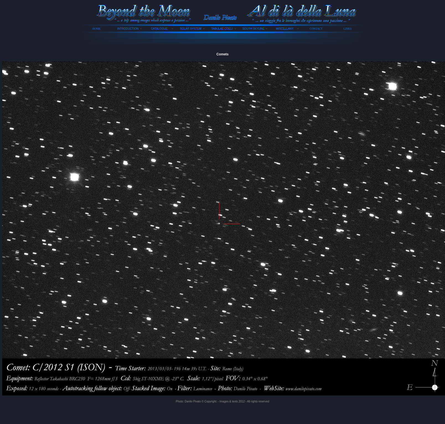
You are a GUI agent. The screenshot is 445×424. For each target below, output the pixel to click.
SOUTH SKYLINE (253, 28)
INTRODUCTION (128, 28)
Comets (222, 54)
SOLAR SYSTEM (190, 28)
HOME (96, 28)
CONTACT (316, 28)
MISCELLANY (284, 28)
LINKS (347, 28)
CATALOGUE (159, 28)
